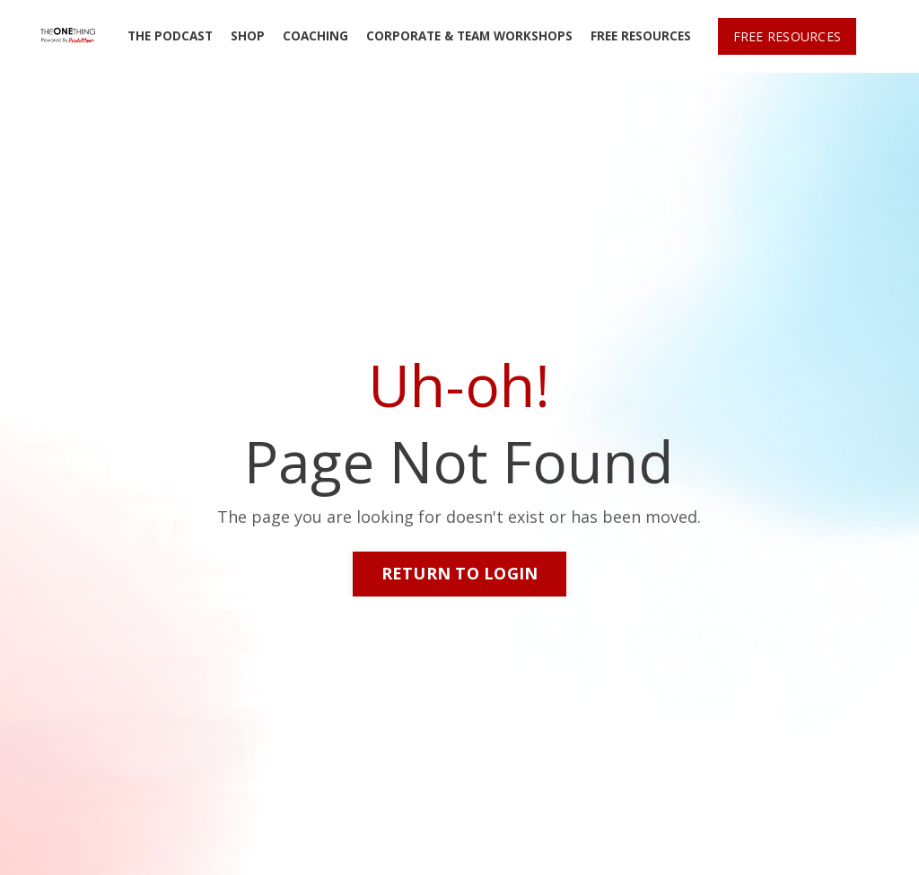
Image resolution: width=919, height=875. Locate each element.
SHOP (248, 36)
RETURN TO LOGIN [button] (459, 573)
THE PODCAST (170, 36)
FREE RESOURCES (641, 36)
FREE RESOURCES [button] (787, 36)
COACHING (315, 36)
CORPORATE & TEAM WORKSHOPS (469, 36)
